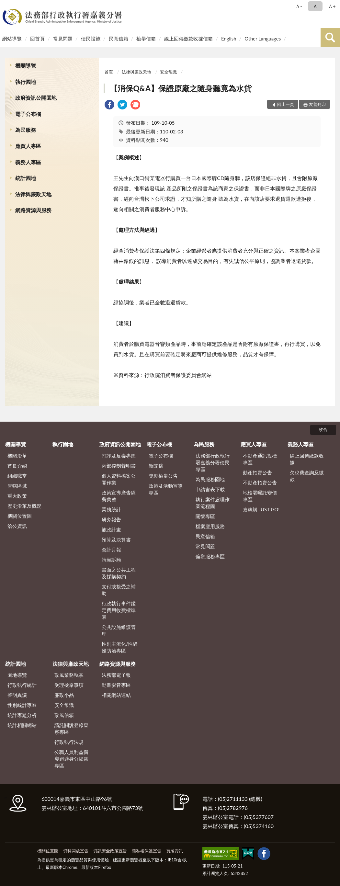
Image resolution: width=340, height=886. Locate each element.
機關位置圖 (19, 516)
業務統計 (111, 509)
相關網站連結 (116, 695)
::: (6, 6)
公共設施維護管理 (119, 630)
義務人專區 (28, 162)
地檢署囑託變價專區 (260, 496)
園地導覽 (17, 675)
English (228, 38)
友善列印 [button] (317, 104)
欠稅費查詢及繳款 (307, 476)
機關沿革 (17, 456)
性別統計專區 (22, 705)
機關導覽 (25, 65)
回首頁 (37, 38)
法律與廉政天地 (33, 194)
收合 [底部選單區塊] (323, 429)
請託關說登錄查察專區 (71, 728)
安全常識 (168, 71)
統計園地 (25, 178)
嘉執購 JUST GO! (261, 509)
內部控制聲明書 (119, 466)
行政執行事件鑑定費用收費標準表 (119, 610)
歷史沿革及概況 (24, 506)
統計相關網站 (22, 725)
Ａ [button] (315, 6)
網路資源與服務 (33, 210)
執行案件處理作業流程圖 (213, 502)
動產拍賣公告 (257, 472)
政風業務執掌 (69, 675)
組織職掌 (17, 476)
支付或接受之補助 (119, 590)
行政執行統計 (22, 685)
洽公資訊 (17, 526)
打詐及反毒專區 (119, 456)
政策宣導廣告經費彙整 (119, 496)
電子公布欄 (28, 114)
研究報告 (111, 519)
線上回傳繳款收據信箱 (188, 38)
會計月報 (111, 549)
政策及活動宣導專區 (166, 489)
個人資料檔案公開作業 (119, 479)
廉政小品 (64, 695)
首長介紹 (17, 466)
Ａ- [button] (298, 6)
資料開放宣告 (75, 850)
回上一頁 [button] (285, 104)
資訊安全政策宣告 (110, 850)
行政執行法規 (69, 742)
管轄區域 (17, 486)
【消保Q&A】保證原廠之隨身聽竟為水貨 (181, 88)
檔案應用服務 (210, 526)
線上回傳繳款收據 (307, 459)
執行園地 (25, 82)
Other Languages (262, 38)
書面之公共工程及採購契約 (119, 573)
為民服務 (25, 130)
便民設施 (90, 38)
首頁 (109, 71)
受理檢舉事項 (69, 685)
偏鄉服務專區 (210, 556)
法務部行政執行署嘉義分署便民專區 (213, 462)
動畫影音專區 (116, 685)
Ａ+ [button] (332, 6)
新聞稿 (156, 466)
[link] (109, 105)
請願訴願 (111, 559)
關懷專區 (205, 516)
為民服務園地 (210, 479)
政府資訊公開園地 (36, 98)
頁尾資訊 (174, 850)
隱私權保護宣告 (146, 850)
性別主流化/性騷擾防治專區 (120, 647)
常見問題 (63, 38)
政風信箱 (64, 715)
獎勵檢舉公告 (163, 476)
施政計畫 (111, 529)
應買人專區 (28, 146)
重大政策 (17, 496)
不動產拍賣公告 (260, 482)
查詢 (330, 37)
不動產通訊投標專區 (260, 459)
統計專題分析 (22, 715)
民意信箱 (118, 38)
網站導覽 (12, 38)
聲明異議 (17, 695)
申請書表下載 (210, 489)
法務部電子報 (116, 675)
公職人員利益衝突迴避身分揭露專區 (71, 758)
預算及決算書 (116, 539)
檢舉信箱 (146, 38)
